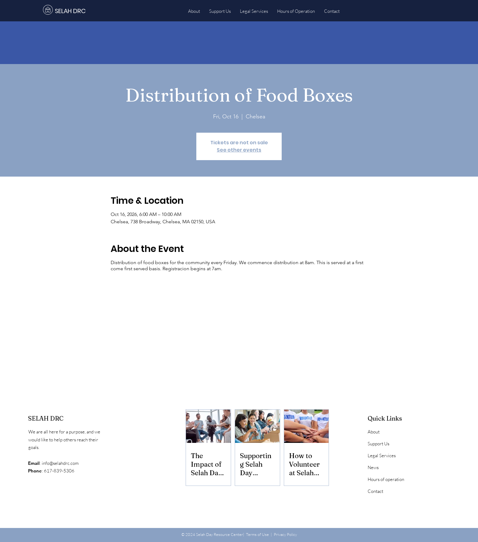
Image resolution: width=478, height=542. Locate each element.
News (373, 467)
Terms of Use (257, 534)
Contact (375, 491)
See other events (239, 149)
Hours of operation (386, 479)
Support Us (378, 444)
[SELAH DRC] (85, 10)
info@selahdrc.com (60, 463)
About (374, 432)
